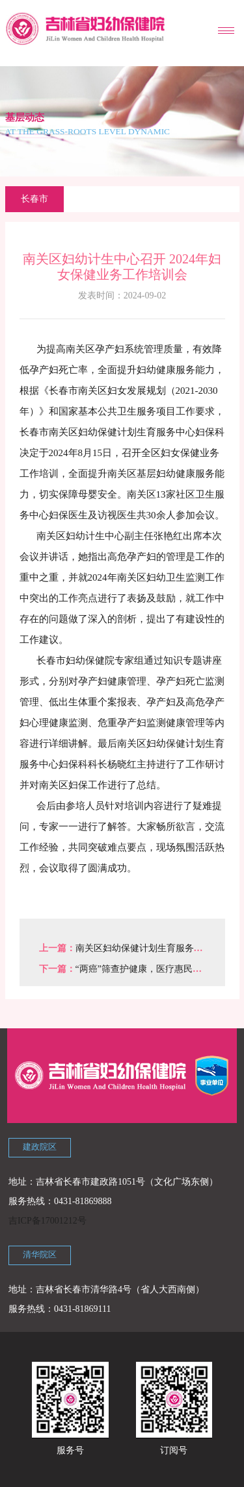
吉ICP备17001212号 (47, 1221)
